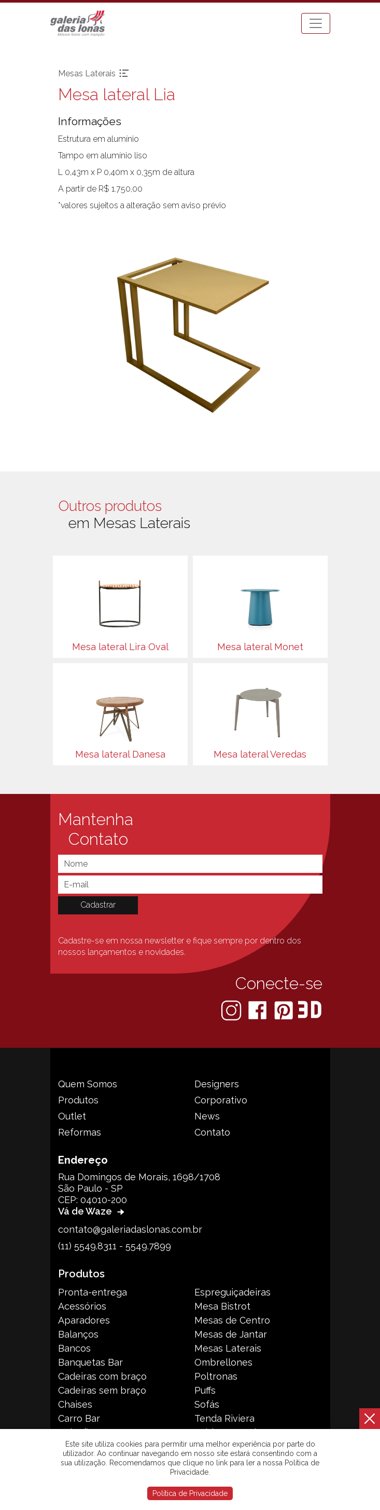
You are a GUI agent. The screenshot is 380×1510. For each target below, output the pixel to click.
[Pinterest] (284, 1010)
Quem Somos (87, 1083)
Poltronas (215, 1376)
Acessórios (82, 1306)
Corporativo (220, 1100)
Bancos (74, 1348)
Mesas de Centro (232, 1320)
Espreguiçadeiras (232, 1292)
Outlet (72, 1116)
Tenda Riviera (224, 1418)
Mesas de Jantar (230, 1334)
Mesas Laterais (227, 1348)
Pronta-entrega (92, 1292)
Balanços (78, 1334)
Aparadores (84, 1320)
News (207, 1116)
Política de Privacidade (190, 1493)
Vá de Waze (92, 1211)
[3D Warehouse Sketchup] (309, 1010)
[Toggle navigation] (315, 23)
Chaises (75, 1404)
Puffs (205, 1390)
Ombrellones (223, 1362)
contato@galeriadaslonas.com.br (130, 1229)
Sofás (206, 1404)
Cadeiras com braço (102, 1376)
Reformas (79, 1132)
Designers (216, 1083)
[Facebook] (258, 1010)
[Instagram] (232, 1010)
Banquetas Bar (90, 1362)
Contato (212, 1132)
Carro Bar (79, 1418)
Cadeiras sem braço (102, 1390)
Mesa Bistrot (222, 1306)
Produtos (78, 1100)
